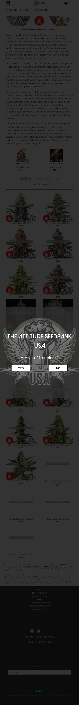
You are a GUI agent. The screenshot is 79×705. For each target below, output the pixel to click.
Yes (21, 368)
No (58, 368)
